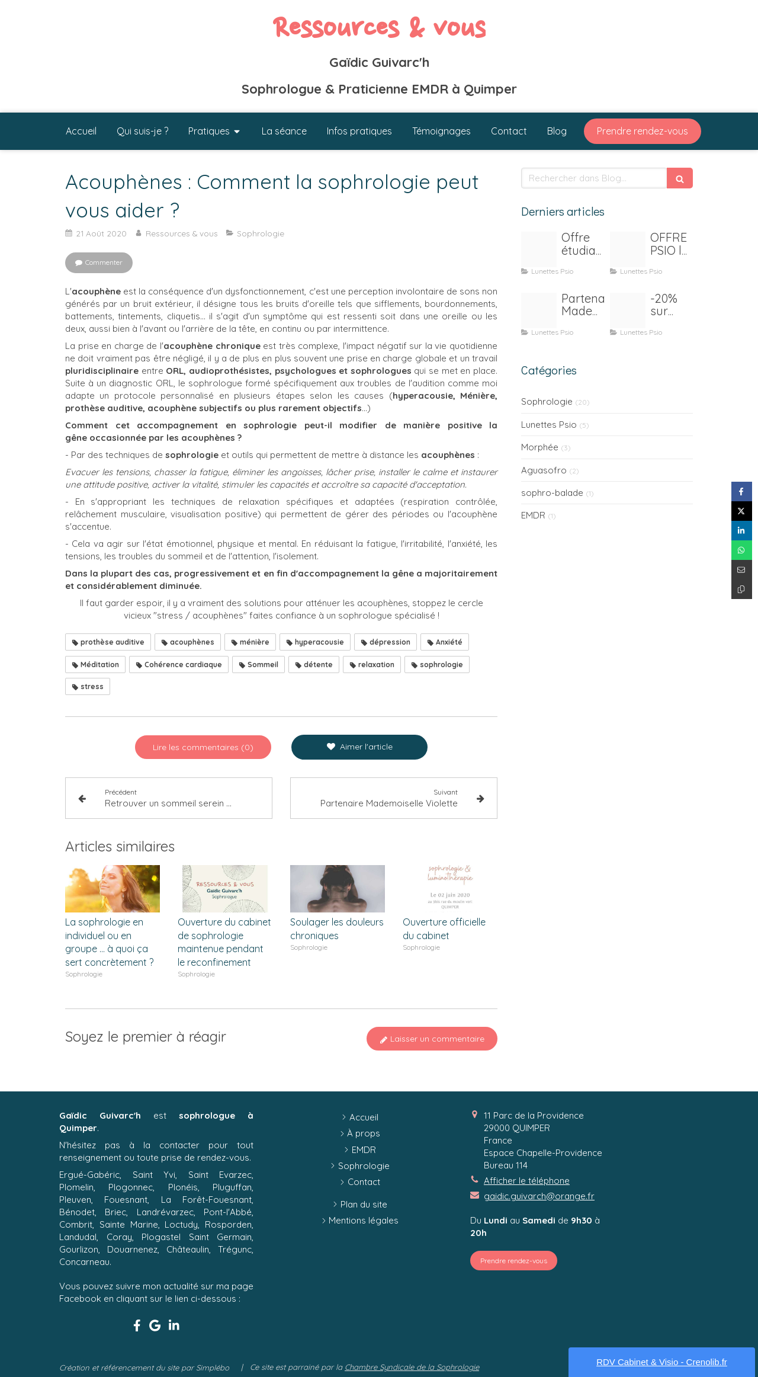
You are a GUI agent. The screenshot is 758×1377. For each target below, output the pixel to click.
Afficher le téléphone (527, 1180)
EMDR (533, 515)
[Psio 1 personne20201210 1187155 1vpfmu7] (627, 249)
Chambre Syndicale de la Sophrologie (412, 1367)
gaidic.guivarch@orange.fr (539, 1196)
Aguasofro (544, 470)
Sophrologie (547, 401)
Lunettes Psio (549, 424)
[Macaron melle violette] (539, 310)
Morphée (539, 447)
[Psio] (627, 310)
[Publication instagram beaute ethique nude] (539, 249)
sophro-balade (552, 492)
